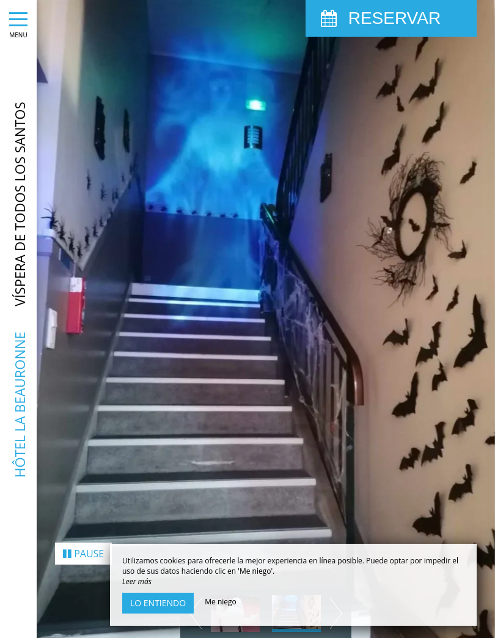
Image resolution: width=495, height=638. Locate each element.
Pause (83, 528)
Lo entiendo (158, 603)
